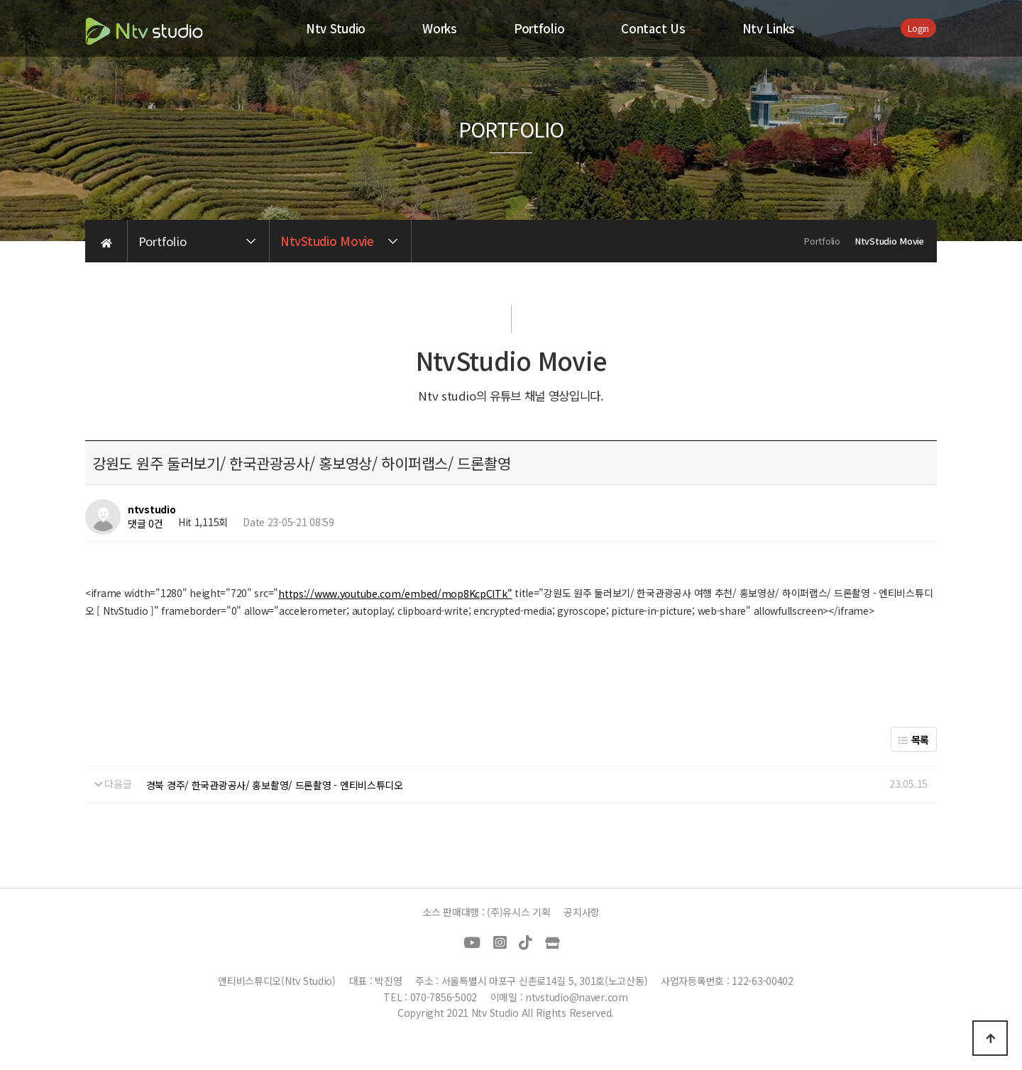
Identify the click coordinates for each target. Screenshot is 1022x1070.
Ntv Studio (336, 28)
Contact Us (653, 28)
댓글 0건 (145, 523)
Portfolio (539, 28)
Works (439, 28)
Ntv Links (768, 28)
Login (918, 28)
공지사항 (582, 912)
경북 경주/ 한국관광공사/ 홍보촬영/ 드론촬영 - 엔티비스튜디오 (274, 785)
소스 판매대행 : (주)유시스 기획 (486, 912)
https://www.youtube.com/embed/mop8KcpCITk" (395, 593)
